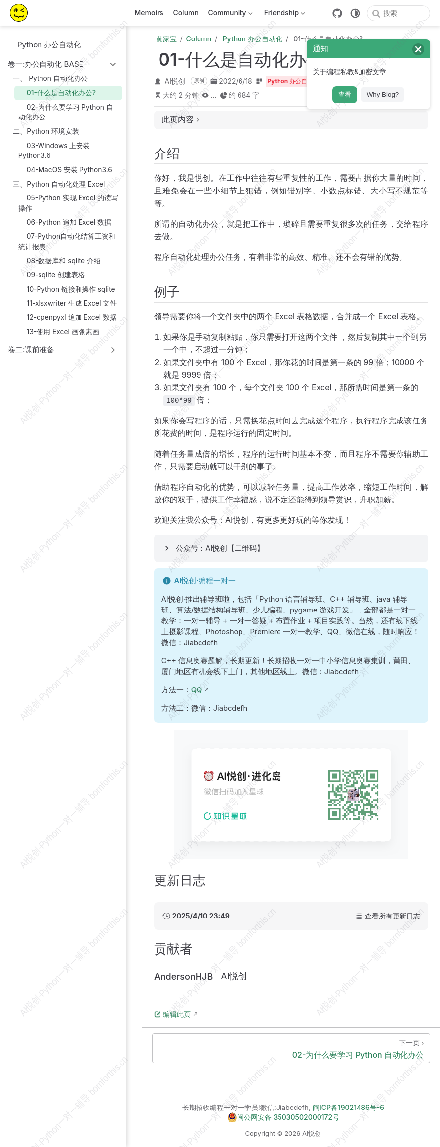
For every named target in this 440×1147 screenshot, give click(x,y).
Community (229, 14)
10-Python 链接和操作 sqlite (66, 289)
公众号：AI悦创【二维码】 (220, 548)
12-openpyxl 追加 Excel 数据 (67, 317)
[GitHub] (337, 13)
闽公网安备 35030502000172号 (283, 1117)
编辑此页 (172, 1014)
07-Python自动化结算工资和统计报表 (67, 241)
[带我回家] (22, 13)
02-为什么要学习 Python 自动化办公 (65, 112)
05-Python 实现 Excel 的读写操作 (68, 202)
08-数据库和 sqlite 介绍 (59, 261)
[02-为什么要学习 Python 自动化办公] (291, 1048)
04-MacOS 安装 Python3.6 (65, 169)
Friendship (283, 14)
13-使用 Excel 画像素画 (58, 331)
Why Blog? (383, 94)
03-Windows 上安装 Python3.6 (54, 150)
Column (186, 12)
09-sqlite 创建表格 (51, 274)
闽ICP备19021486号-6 (348, 1107)
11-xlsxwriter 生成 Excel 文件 (67, 303)
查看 (344, 94)
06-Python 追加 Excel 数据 (65, 222)
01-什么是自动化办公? (57, 92)
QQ (196, 690)
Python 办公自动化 (44, 44)
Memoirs (149, 12)
